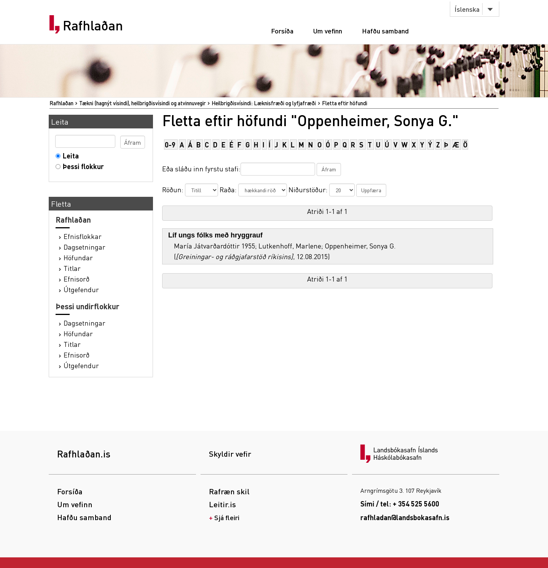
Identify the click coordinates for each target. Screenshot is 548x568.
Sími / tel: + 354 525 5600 (399, 503)
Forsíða (282, 30)
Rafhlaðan (93, 25)
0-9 (170, 144)
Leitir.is (222, 504)
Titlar (72, 268)
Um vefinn (327, 30)
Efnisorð (76, 278)
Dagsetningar (84, 246)
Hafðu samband (385, 30)
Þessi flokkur (81, 166)
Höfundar (78, 257)
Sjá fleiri (226, 517)
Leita (69, 155)
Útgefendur (81, 289)
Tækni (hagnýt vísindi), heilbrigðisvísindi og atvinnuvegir (142, 103)
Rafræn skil (229, 491)
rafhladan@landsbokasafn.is (404, 517)
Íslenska (467, 9)
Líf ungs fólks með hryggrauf (215, 235)
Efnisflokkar (83, 236)
